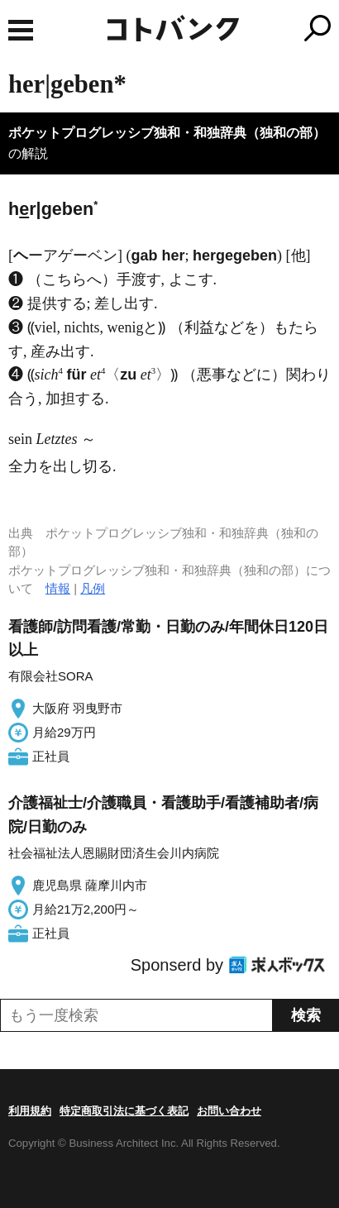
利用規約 (29, 1111)
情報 (57, 588)
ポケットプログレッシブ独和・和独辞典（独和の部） (167, 133)
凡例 (92, 588)
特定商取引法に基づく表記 (124, 1111)
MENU (20, 30)
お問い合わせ (229, 1111)
